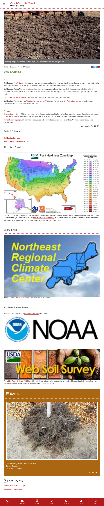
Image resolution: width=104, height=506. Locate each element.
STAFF (81, 502)
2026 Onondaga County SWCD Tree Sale (21, 463)
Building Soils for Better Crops (14, 486)
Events (12, 393)
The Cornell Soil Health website (15, 97)
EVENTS (37, 502)
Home (6, 67)
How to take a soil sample (36, 101)
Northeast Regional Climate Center (22, 298)
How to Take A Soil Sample (13, 489)
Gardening (13, 67)
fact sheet (26, 89)
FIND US (51, 502)
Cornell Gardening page (12, 120)
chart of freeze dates (31, 314)
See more (92, 472)
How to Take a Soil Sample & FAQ (16, 141)
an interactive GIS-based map (43, 218)
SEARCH (66, 502)
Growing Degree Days (11, 114)
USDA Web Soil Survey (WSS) (18, 381)
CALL (7, 502)
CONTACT (22, 502)
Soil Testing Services (71, 101)
